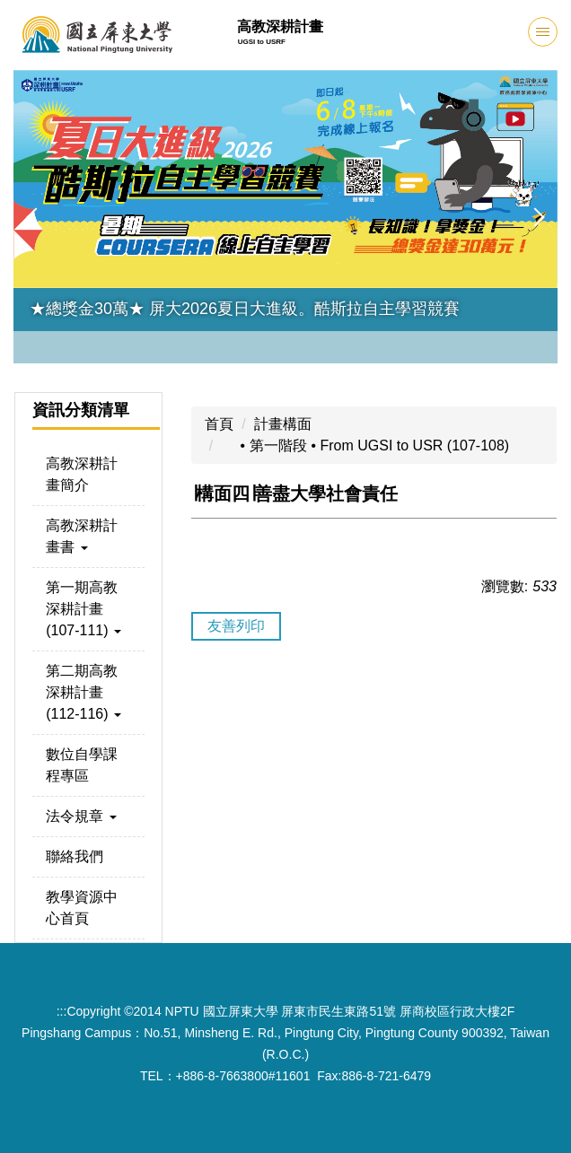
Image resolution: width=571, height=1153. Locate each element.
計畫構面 (283, 424)
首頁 (219, 424)
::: (62, 1011)
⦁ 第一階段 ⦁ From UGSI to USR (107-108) (366, 445)
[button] (35, 217)
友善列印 (236, 625)
